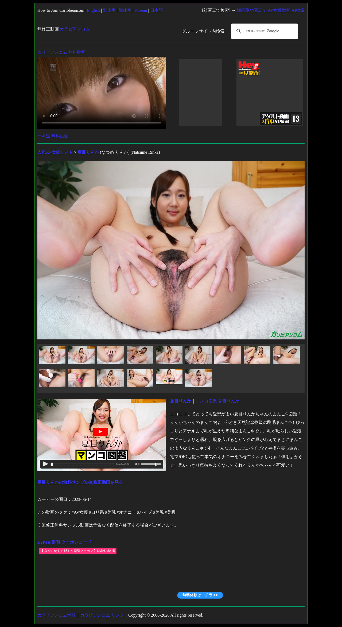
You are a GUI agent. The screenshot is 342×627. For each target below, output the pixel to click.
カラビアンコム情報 (56, 615)
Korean (140, 10)
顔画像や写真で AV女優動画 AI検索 (271, 10)
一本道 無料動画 (52, 136)
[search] (263, 31)
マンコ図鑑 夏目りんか (217, 401)
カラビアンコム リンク (102, 615)
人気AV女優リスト (55, 152)
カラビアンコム (75, 29)
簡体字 (125, 10)
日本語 (156, 10)
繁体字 (109, 10)
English (93, 10)
